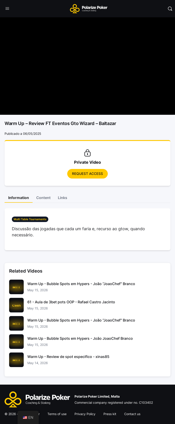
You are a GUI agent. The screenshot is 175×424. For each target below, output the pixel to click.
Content (43, 197)
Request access (87, 173)
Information (18, 197)
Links (62, 197)
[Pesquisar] (170, 8)
